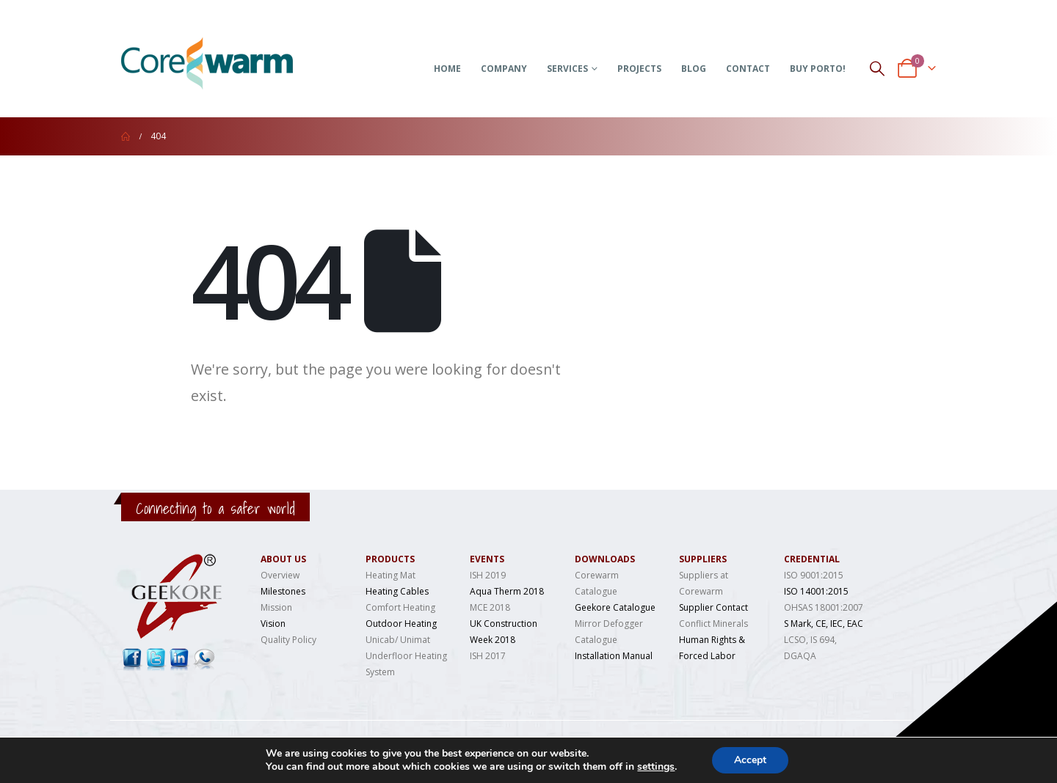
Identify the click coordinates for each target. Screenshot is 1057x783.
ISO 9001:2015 (813, 575)
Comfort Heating (400, 607)
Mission (276, 607)
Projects (639, 68)
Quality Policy (288, 639)
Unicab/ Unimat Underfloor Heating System (406, 655)
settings (656, 766)
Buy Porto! (818, 68)
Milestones (283, 591)
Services (567, 68)
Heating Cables (397, 591)
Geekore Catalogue (615, 607)
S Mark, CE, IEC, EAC (823, 623)
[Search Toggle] (877, 68)
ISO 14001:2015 (816, 591)
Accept (750, 760)
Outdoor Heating (401, 623)
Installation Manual (614, 656)
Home (447, 68)
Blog (693, 68)
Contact (748, 68)
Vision (273, 623)
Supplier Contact (713, 607)
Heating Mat (390, 575)
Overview (280, 575)
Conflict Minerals (713, 623)
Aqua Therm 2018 (507, 591)
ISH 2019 (488, 575)
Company (504, 68)
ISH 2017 (488, 656)
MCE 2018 (490, 607)
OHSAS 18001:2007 (823, 607)
